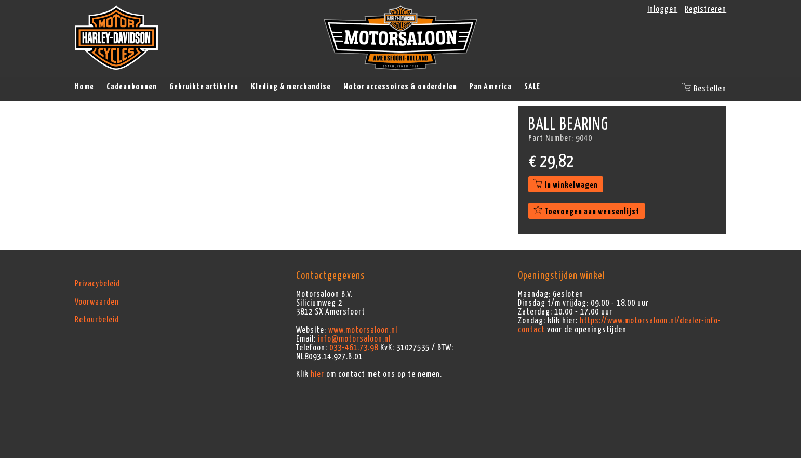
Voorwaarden (97, 302)
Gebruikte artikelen (203, 87)
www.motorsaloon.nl (362, 330)
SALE (532, 87)
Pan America (491, 87)
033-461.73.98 (353, 348)
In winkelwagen (565, 185)
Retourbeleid (97, 320)
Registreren (705, 9)
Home (84, 87)
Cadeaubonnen (131, 87)
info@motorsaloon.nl (354, 339)
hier (317, 374)
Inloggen (662, 9)
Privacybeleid (97, 284)
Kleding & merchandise (291, 87)
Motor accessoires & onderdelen (400, 87)
